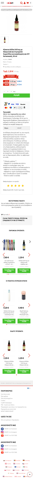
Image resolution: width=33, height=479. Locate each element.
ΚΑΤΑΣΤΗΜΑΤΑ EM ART (7, 411)
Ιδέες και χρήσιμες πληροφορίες (10, 420)
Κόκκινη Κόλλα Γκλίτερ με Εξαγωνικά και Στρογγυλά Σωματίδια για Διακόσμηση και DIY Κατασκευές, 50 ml (9, 363)
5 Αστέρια (23, 185)
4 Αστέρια (19, 185)
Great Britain (20, 473)
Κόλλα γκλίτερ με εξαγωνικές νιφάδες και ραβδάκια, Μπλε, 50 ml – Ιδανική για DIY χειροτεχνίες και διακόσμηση (24, 262)
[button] (6, 274)
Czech (25, 463)
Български (7, 460)
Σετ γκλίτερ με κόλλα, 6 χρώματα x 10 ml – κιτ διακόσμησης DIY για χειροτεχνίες (9, 262)
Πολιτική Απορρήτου (7, 398)
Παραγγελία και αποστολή (8, 409)
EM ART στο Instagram (9, 432)
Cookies (3, 400)
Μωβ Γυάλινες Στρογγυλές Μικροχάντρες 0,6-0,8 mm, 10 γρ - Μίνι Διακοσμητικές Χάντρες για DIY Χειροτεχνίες (24, 313)
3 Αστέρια (15, 185)
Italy (25, 467)
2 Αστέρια (12, 185)
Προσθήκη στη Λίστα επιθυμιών (12, 66)
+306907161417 (27, 6)
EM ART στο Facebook (9, 429)
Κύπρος (11, 473)
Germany (26, 460)
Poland (7, 470)
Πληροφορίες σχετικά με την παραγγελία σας (13, 407)
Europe (18, 467)
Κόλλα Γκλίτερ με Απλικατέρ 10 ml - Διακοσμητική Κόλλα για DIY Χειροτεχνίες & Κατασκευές (9, 313)
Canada (18, 476)
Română (17, 460)
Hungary (8, 467)
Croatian (16, 463)
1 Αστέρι (8, 185)
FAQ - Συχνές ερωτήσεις (7, 405)
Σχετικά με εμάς (5, 394)
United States (7, 476)
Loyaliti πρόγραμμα (6, 403)
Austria (8, 463)
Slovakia (16, 470)
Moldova (26, 476)
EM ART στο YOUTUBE (9, 435)
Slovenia (25, 470)
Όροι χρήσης (4, 396)
